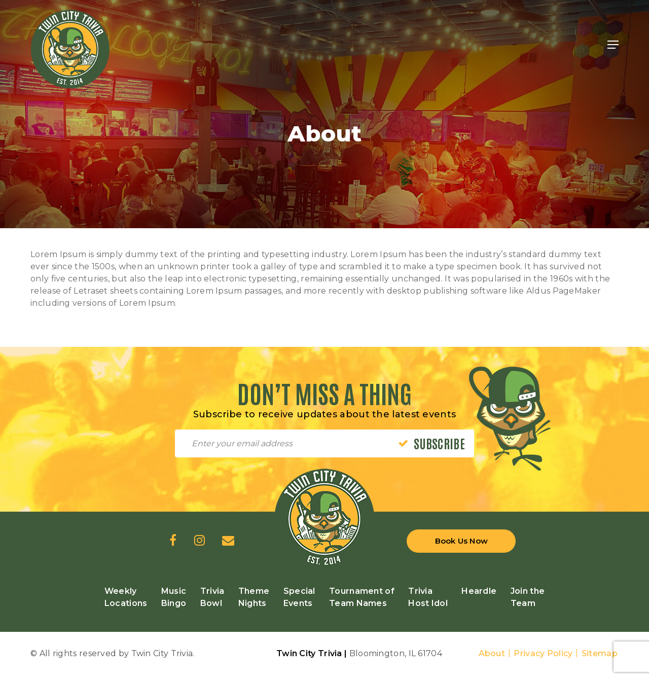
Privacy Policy (543, 653)
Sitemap (600, 653)
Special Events (299, 597)
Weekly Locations (126, 597)
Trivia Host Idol (428, 597)
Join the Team (528, 597)
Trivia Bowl (212, 597)
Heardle (478, 591)
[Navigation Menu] (613, 45)
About (492, 653)
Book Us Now (461, 541)
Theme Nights (254, 597)
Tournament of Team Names (361, 597)
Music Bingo (174, 597)
